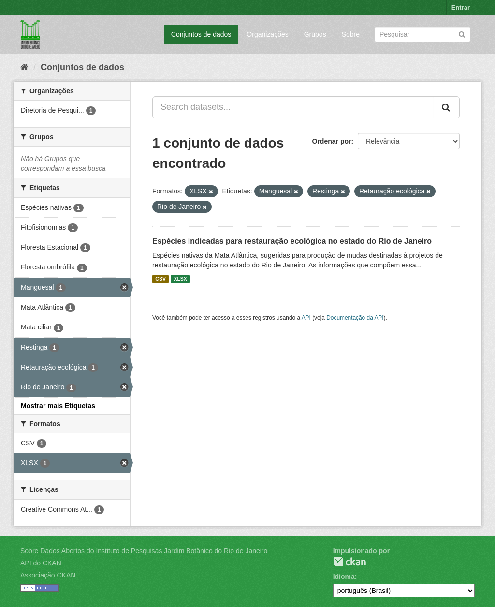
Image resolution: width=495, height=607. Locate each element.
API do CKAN (40, 563)
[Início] (24, 67)
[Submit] (462, 34)
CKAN (349, 562)
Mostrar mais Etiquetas (58, 406)
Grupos (315, 34)
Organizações (267, 34)
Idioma (344, 576)
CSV (160, 279)
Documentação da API (354, 317)
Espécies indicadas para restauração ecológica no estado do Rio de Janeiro (292, 241)
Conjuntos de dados (201, 34)
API (306, 317)
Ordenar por (331, 141)
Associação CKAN (47, 575)
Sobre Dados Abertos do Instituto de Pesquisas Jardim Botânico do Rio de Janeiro (143, 551)
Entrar (460, 7)
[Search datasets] (422, 34)
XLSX (180, 279)
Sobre (351, 34)
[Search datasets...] (293, 107)
